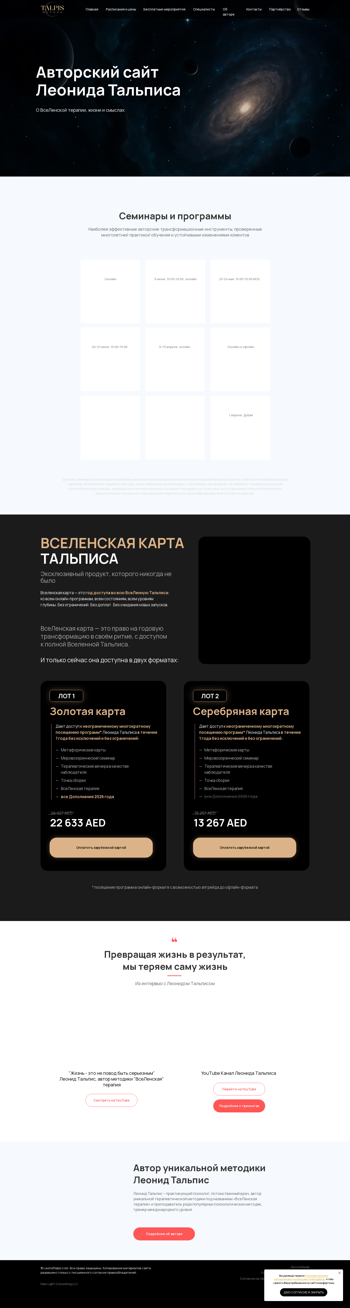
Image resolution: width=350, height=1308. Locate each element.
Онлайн (110, 279)
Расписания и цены (121, 9)
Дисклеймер (300, 1267)
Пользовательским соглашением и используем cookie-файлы (301, 1277)
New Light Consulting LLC (59, 1284)
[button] (244, 848)
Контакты (254, 9)
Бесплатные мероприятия (164, 9)
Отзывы (303, 9)
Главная (92, 9)
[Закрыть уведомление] (339, 1273)
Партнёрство (280, 9)
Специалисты (204, 9)
